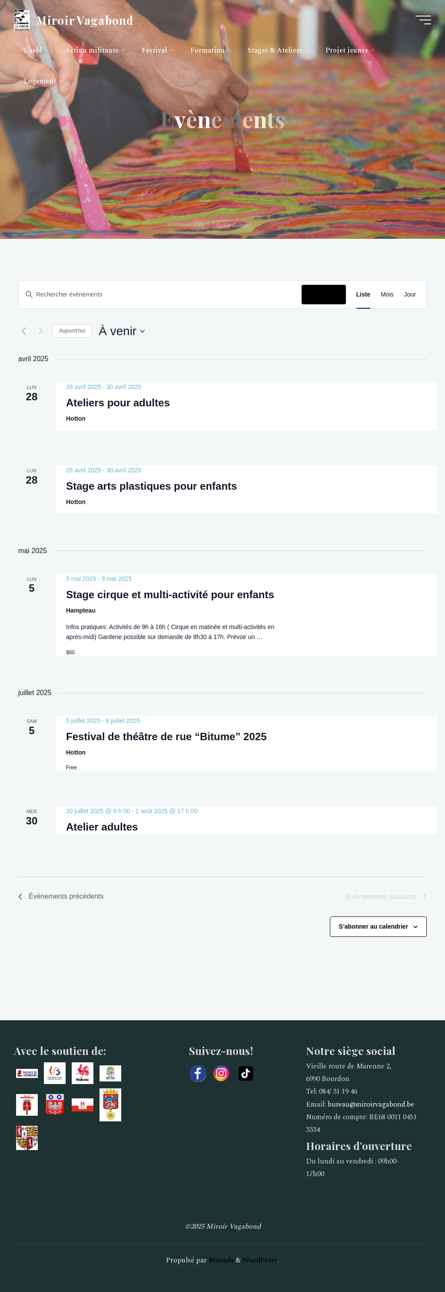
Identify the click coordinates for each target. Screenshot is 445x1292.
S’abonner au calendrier (373, 926)
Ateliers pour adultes (118, 403)
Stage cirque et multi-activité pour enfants (170, 594)
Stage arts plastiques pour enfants (151, 486)
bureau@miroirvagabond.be (371, 1104)
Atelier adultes (102, 827)
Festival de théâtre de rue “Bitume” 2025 (166, 736)
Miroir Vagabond (84, 19)
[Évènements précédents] (23, 331)
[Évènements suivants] (40, 331)
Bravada (220, 1260)
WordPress (259, 1260)
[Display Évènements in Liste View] (363, 294)
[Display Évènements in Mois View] (387, 294)
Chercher (323, 294)
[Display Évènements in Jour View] (410, 294)
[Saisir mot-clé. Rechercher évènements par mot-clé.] (160, 294)
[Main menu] (423, 20)
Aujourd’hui (72, 331)
